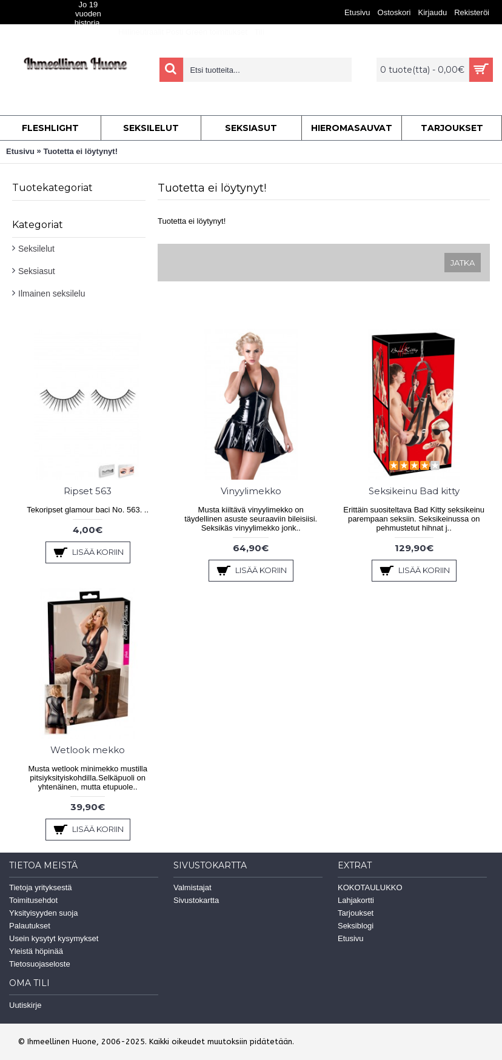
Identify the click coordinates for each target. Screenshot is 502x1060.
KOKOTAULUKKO (370, 887)
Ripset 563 (88, 491)
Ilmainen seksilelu (51, 293)
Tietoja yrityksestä (40, 887)
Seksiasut (36, 271)
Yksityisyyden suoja (43, 912)
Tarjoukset (355, 912)
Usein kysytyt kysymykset (53, 938)
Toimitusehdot (33, 900)
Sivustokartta (196, 900)
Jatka (462, 262)
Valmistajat (192, 887)
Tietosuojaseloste (39, 963)
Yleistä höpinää (36, 951)
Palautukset (29, 925)
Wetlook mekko (87, 750)
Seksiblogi (355, 925)
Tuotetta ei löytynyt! (80, 151)
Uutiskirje (25, 1005)
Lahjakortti (356, 900)
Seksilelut (36, 248)
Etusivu (20, 151)
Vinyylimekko (251, 491)
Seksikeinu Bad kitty (414, 491)
